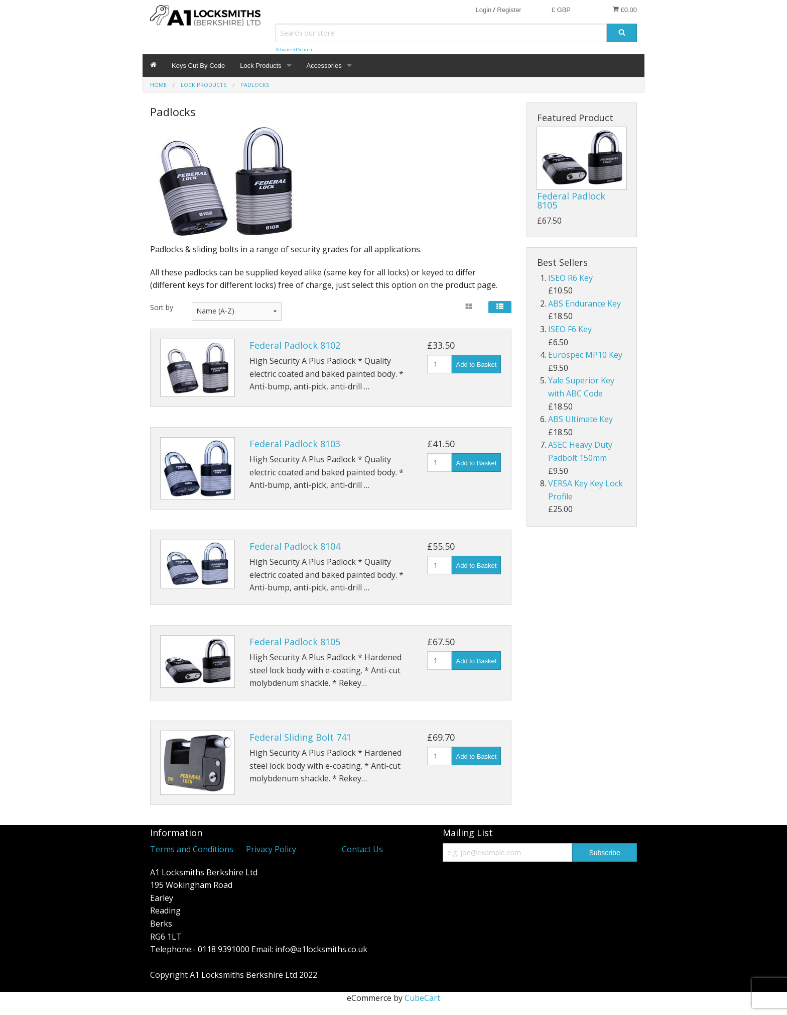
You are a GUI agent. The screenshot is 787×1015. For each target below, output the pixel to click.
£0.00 (624, 10)
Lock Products (260, 65)
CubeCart (422, 997)
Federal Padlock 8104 (294, 546)
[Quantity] (439, 364)
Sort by (161, 307)
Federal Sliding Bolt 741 (300, 737)
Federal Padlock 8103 (294, 444)
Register (509, 10)
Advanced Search (294, 49)
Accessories (324, 65)
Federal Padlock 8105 (294, 642)
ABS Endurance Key (584, 303)
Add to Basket (476, 364)
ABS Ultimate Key (580, 419)
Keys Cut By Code (198, 65)
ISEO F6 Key (570, 329)
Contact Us (362, 849)
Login (483, 10)
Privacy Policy (271, 849)
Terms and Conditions (191, 849)
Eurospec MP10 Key (585, 354)
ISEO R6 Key (570, 277)
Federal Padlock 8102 (294, 345)
